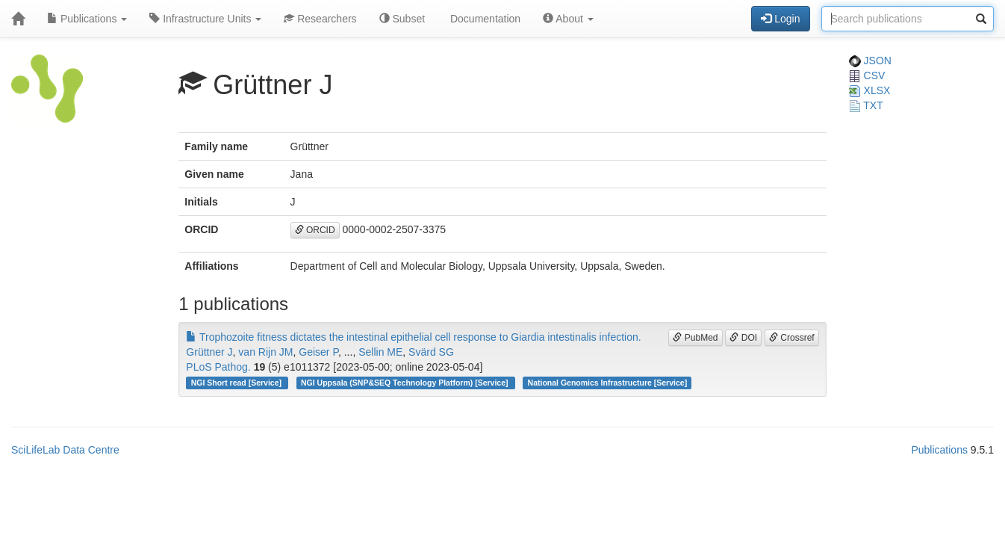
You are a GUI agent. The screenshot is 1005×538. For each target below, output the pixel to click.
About (568, 19)
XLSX (870, 90)
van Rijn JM (265, 352)
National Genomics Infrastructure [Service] (608, 382)
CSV (867, 75)
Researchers (320, 19)
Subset (402, 19)
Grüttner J (209, 352)
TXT (866, 105)
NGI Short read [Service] (237, 382)
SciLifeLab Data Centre (65, 450)
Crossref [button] (792, 338)
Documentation (483, 19)
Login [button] (780, 19)
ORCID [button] (315, 230)
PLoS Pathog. (218, 367)
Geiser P (318, 352)
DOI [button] (743, 338)
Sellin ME (380, 352)
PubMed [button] (695, 338)
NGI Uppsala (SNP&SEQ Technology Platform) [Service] (405, 382)
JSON (870, 61)
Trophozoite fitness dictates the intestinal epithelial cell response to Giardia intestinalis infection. (413, 337)
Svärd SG (431, 352)
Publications (87, 19)
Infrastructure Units (205, 19)
